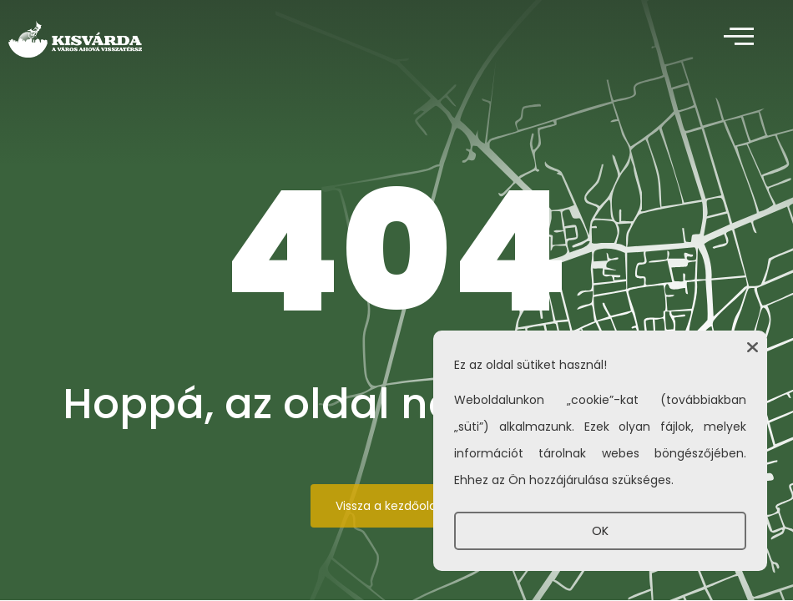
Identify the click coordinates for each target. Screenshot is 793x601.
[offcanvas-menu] (739, 37)
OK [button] (600, 531)
